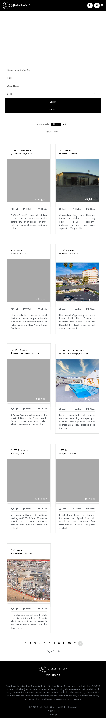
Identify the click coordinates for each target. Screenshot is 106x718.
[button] (53, 132)
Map (66, 124)
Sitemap (53, 714)
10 (69, 643)
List (56, 124)
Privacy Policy (53, 710)
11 (75, 643)
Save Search (53, 109)
